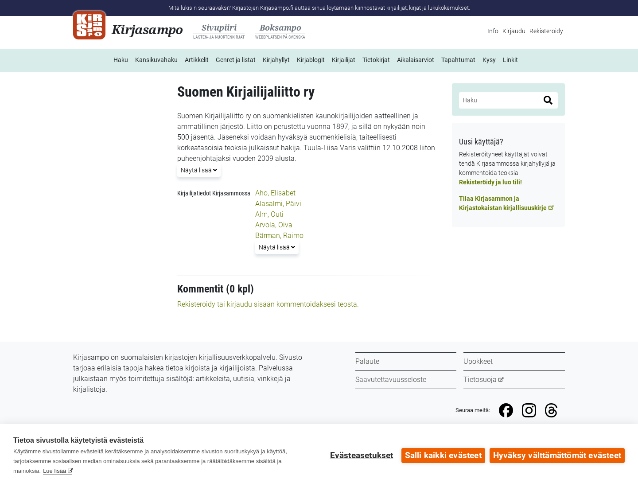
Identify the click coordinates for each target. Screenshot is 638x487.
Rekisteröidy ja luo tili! (490, 182)
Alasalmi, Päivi (278, 203)
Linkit (510, 59)
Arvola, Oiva (273, 225)
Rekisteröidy (546, 31)
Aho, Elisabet (275, 193)
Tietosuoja (480, 379)
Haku (120, 59)
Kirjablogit (311, 59)
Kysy (489, 59)
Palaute (367, 361)
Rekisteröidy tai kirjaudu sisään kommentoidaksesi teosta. (268, 304)
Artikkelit (197, 59)
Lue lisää (54, 471)
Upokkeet (478, 361)
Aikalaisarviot (415, 59)
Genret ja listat (236, 59)
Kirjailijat (343, 59)
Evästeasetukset (361, 455)
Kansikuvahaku (156, 59)
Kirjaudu (513, 31)
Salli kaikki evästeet (443, 455)
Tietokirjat (376, 59)
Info (492, 31)
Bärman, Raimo (279, 235)
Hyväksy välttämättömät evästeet (557, 455)
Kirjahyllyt (276, 59)
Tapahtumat (458, 59)
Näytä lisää (198, 169)
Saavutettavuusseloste (390, 379)
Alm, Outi (269, 214)
